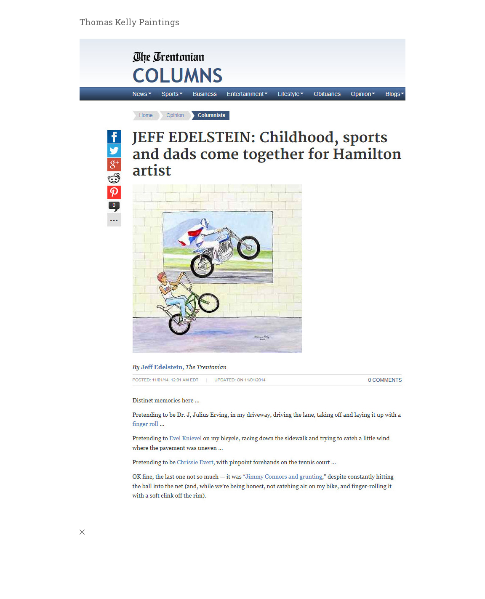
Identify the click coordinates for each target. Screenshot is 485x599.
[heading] (124, 23)
